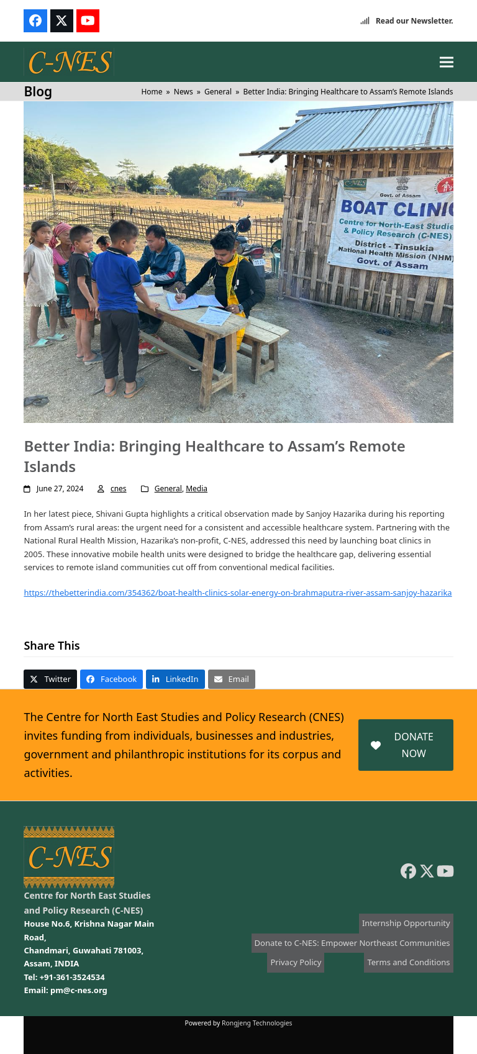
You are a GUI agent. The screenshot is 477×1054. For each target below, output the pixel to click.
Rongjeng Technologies (257, 1023)
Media (196, 488)
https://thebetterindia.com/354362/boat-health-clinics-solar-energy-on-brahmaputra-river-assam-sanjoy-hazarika (238, 592)
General (168, 488)
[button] (446, 62)
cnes (119, 488)
